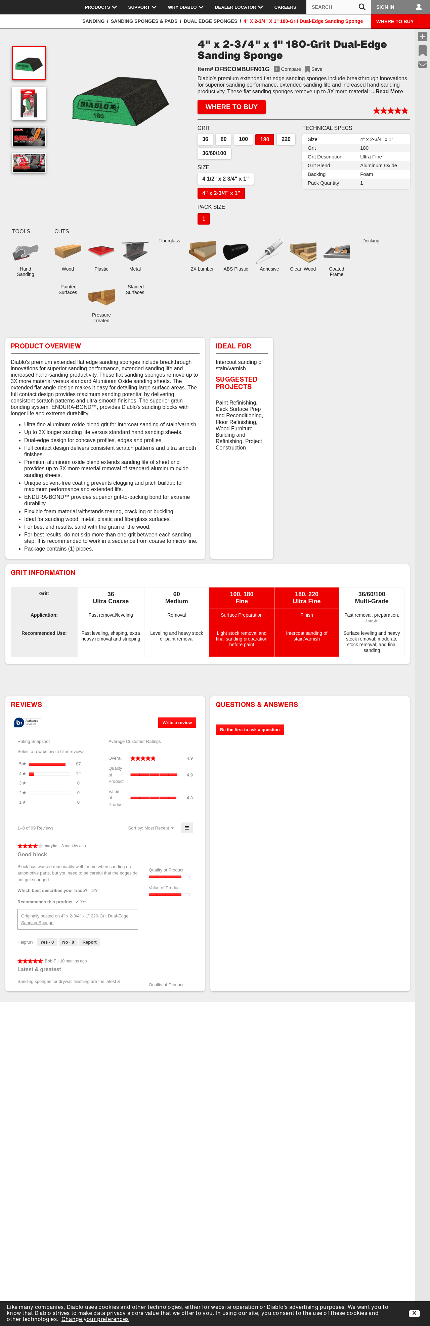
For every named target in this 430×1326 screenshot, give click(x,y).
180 (264, 139)
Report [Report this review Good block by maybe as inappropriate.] (90, 942)
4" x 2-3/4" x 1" (221, 193)
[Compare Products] (422, 37)
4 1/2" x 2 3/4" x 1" (225, 179)
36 (205, 139)
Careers (285, 7)
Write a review (179, 723)
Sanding (93, 21)
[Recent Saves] (422, 51)
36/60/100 (214, 153)
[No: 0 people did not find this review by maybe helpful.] (68, 942)
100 (243, 139)
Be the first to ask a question (250, 729)
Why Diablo (186, 7)
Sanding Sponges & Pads (144, 21)
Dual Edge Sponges (211, 21)
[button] (120, 96)
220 (286, 139)
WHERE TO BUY (395, 21)
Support (142, 7)
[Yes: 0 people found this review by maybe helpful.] (47, 942)
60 (224, 139)
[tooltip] (27, 722)
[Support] (422, 65)
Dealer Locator (239, 7)
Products (101, 7)
